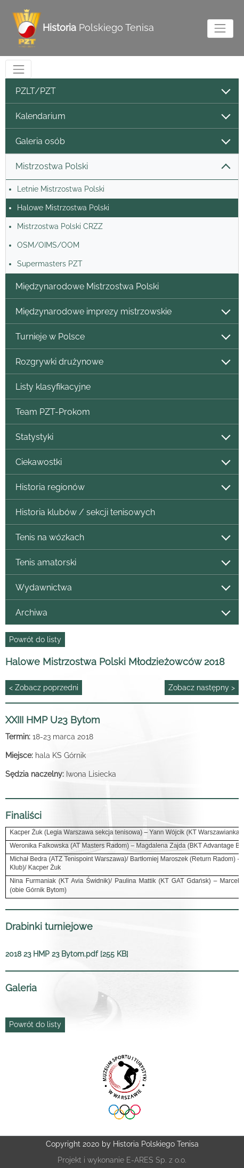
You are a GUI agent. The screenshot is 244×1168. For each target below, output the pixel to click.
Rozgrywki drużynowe (122, 362)
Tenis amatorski (122, 563)
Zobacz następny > (201, 687)
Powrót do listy (35, 639)
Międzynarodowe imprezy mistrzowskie (122, 312)
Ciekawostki (122, 462)
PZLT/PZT (122, 91)
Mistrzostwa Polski (122, 166)
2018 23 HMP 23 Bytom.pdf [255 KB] (66, 954)
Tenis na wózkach (122, 537)
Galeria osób (122, 141)
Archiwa (122, 613)
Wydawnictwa (122, 588)
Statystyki (122, 437)
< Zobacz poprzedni (43, 687)
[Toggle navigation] (220, 28)
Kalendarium (122, 116)
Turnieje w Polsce (122, 337)
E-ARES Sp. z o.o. (156, 1160)
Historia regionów (122, 487)
